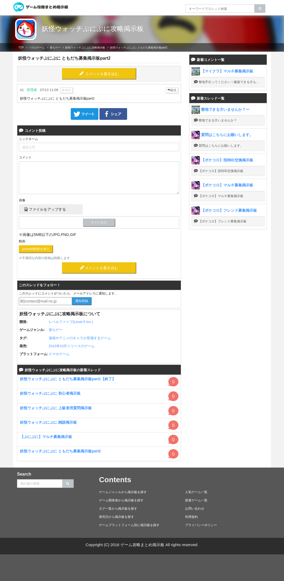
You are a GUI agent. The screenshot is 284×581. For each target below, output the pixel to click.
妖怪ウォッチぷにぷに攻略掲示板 (93, 28)
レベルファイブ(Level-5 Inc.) (71, 322)
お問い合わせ (194, 508)
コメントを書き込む (102, 74)
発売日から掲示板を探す (116, 517)
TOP (21, 47)
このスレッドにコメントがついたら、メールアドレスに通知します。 (68, 293)
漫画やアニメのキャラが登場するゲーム (80, 338)
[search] (259, 8)
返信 (172, 90)
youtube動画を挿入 (35, 249)
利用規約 (191, 517)
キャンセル (99, 222)
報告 (66, 90)
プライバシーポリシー (201, 525)
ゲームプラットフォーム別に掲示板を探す (129, 525)
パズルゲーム (37, 47)
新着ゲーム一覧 (196, 500)
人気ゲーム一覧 (196, 492)
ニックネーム (28, 139)
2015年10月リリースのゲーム (72, 346)
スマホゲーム (59, 354)
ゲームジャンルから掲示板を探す (123, 492)
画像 (22, 200)
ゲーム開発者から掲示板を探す (121, 500)
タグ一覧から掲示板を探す (118, 508)
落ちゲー (55, 47)
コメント (25, 157)
